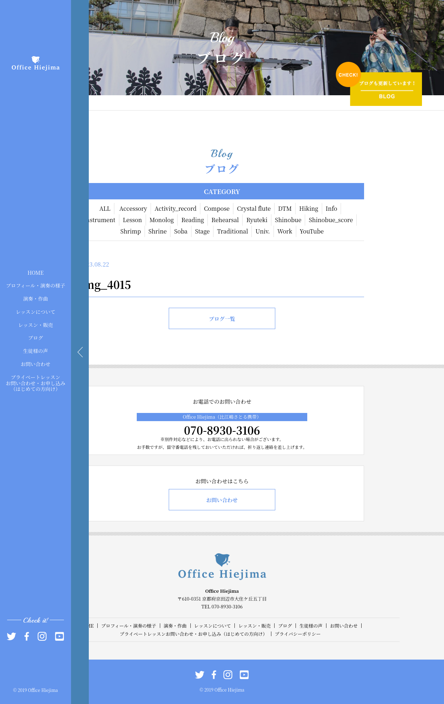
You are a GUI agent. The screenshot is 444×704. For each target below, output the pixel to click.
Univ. (262, 231)
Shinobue (288, 220)
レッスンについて (35, 311)
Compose (216, 208)
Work (284, 231)
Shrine (157, 231)
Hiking (308, 208)
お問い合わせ (35, 363)
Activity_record (175, 208)
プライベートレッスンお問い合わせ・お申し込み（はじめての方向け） (35, 382)
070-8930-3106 (222, 430)
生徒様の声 (35, 350)
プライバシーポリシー (298, 633)
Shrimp (130, 231)
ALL (104, 208)
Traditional (232, 231)
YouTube (312, 231)
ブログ (35, 337)
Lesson (132, 220)
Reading (192, 220)
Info (331, 208)
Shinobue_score (331, 220)
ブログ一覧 (222, 318)
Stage (202, 231)
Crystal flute (254, 208)
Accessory (133, 208)
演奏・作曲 (35, 298)
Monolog (162, 220)
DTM (285, 208)
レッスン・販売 (35, 324)
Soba (181, 231)
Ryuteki (256, 220)
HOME (35, 272)
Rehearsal (225, 220)
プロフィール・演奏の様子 (35, 285)
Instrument (99, 220)
